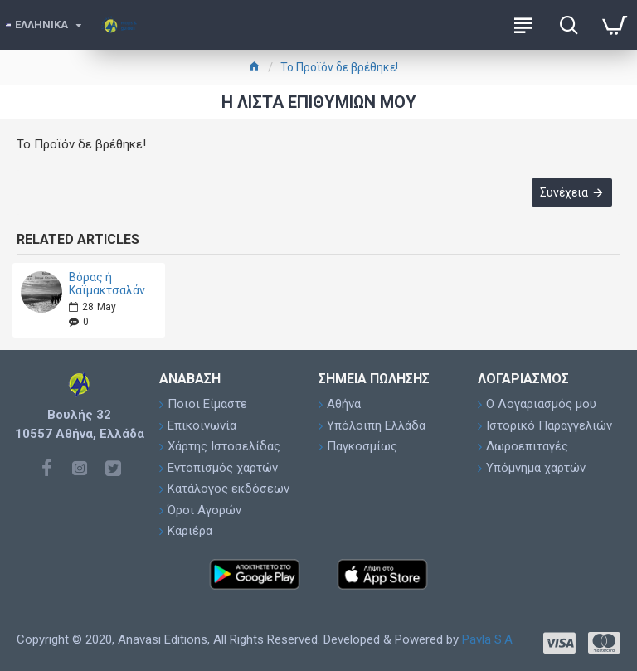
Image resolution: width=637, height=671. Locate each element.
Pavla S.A (487, 639)
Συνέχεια (564, 192)
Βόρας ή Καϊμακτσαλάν (107, 283)
